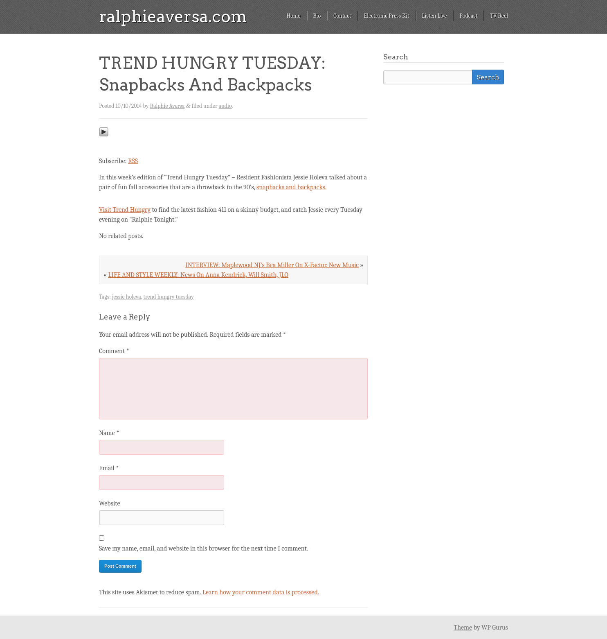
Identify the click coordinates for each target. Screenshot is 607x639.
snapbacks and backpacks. (291, 187)
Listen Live (434, 15)
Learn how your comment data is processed (260, 592)
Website (109, 503)
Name (109, 433)
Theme (463, 627)
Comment (114, 351)
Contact (342, 15)
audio (225, 105)
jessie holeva (126, 296)
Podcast (469, 15)
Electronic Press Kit (386, 15)
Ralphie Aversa (167, 105)
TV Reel (499, 15)
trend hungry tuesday (168, 296)
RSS (133, 161)
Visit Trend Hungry (125, 209)
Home (293, 15)
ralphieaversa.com (173, 16)
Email (109, 468)
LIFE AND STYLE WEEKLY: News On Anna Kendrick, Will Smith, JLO (198, 275)
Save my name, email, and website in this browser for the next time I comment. (203, 548)
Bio (317, 15)
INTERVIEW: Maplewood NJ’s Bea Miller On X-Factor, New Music (272, 265)
